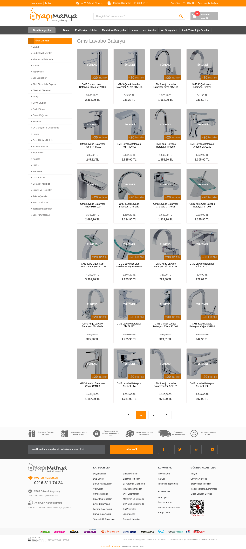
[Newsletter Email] (66, 449)
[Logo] (53, 15)
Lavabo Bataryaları (102, 509)
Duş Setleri (98, 479)
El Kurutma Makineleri (134, 483)
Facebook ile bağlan (208, 3)
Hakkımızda (36, 3)
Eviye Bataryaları (101, 504)
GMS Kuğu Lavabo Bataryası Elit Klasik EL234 (92, 325)
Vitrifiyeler (98, 489)
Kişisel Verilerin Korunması (203, 489)
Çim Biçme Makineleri (134, 504)
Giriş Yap (175, 3)
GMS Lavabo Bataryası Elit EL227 (129, 325)
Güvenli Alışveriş (198, 479)
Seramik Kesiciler (131, 519)
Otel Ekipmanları (131, 494)
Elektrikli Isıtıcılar (131, 479)
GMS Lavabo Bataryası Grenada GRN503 (165, 205)
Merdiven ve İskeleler (133, 499)
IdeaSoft (105, 546)
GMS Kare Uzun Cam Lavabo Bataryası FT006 (92, 265)
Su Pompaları (129, 509)
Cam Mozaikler (100, 494)
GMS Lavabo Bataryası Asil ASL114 (129, 384)
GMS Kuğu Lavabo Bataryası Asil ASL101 (165, 384)
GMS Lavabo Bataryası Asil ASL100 (202, 384)
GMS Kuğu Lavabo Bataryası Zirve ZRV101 (165, 85)
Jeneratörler (129, 514)
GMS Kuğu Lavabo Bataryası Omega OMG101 (165, 145)
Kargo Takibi (164, 512)
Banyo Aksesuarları (102, 483)
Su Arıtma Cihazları (102, 499)
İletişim (48, 3)
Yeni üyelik (163, 497)
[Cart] (204, 16)
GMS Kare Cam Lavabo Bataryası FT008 (202, 205)
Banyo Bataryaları (102, 514)
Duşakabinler (99, 473)
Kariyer (161, 479)
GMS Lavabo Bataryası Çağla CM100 (92, 384)
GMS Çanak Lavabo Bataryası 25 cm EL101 (165, 325)
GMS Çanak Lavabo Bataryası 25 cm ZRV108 (129, 85)
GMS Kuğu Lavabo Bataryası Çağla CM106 (202, 325)
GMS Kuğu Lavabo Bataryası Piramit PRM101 (202, 85)
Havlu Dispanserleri (132, 489)
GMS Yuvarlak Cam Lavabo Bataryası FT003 (129, 265)
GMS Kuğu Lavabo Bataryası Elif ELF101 (165, 265)
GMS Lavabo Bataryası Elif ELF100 (202, 265)
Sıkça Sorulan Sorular (201, 494)
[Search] (139, 16)
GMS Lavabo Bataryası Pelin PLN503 (129, 145)
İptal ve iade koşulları (200, 483)
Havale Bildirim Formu (169, 507)
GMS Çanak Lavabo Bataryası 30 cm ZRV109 (92, 85)
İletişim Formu (165, 502)
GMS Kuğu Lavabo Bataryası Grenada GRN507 (129, 205)
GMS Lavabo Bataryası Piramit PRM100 (92, 145)
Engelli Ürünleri (130, 473)
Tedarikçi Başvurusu (168, 483)
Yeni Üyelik (188, 3)
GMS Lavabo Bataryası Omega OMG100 (202, 145)
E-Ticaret (116, 546)
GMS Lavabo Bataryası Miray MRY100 (92, 205)
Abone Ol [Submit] (131, 449)
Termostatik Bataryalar (104, 519)
